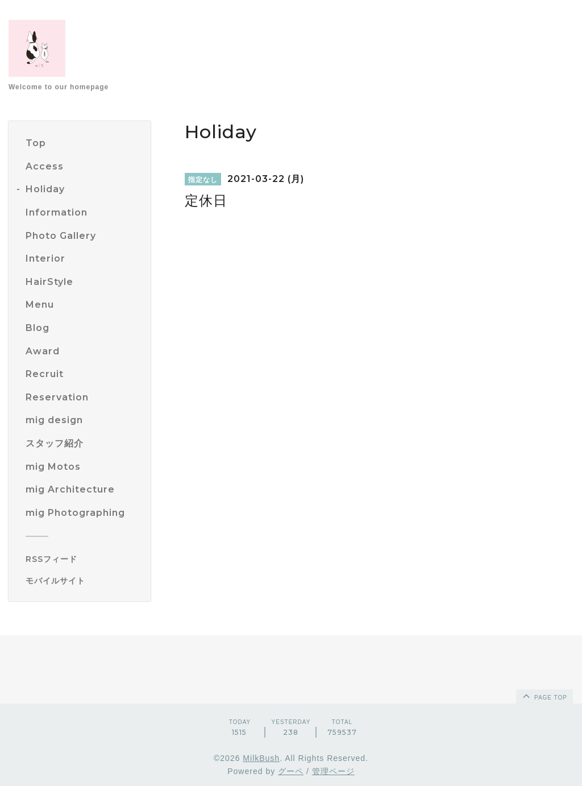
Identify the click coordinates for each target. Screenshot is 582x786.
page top (544, 695)
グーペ (291, 771)
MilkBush (261, 758)
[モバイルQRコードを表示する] (84, 580)
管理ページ (333, 771)
